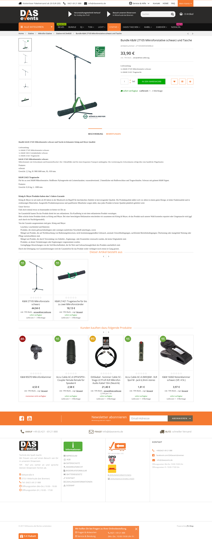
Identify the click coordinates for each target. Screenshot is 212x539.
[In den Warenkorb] (151, 81)
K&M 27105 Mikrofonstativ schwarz (35, 303)
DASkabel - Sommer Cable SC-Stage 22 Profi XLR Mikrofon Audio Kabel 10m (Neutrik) (106, 380)
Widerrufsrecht (74, 467)
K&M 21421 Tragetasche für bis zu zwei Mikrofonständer (71, 303)
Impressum (71, 455)
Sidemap (70, 485)
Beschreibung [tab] (95, 134)
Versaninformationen (120, 475)
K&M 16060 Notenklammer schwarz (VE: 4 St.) (176, 379)
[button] (139, 3)
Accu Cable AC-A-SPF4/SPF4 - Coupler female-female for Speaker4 (71, 380)
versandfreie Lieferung (141, 58)
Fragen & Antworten (86, 532)
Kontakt (156, 3)
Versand (79, 312)
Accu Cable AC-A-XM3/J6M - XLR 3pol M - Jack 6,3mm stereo (141, 379)
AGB (68, 459)
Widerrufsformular (76, 470)
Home (21, 33)
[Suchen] (155, 14)
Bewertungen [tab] (113, 134)
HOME (165, 3)
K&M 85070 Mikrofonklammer (35, 377)
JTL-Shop (190, 526)
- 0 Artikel (186, 14)
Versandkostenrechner (122, 478)
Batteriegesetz (74, 474)
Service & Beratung (85, 536)
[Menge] (124, 81)
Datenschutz (73, 463)
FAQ (173, 3)
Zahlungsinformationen (79, 481)
